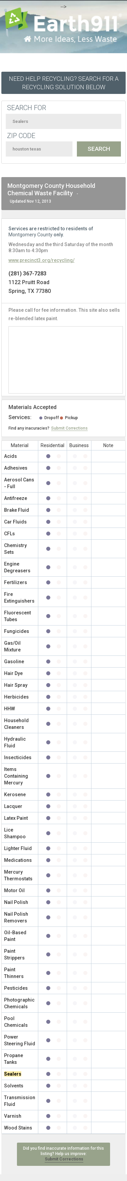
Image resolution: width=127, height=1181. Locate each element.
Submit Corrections (69, 428)
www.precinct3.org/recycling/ (41, 260)
